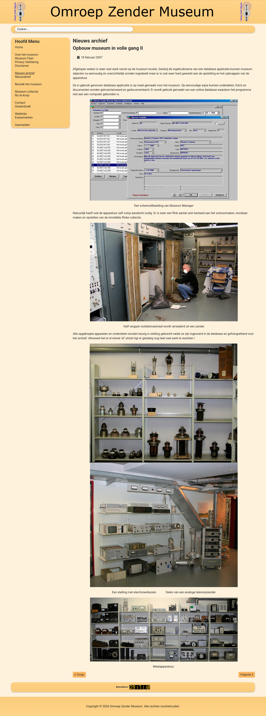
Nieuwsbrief (23, 77)
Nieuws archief (25, 73)
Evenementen (24, 117)
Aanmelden (22, 125)
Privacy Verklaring (26, 62)
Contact (20, 102)
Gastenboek (23, 106)
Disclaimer (22, 65)
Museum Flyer (24, 58)
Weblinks (21, 114)
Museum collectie (26, 91)
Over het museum (26, 54)
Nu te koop (22, 95)
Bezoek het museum (28, 84)
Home (19, 47)
